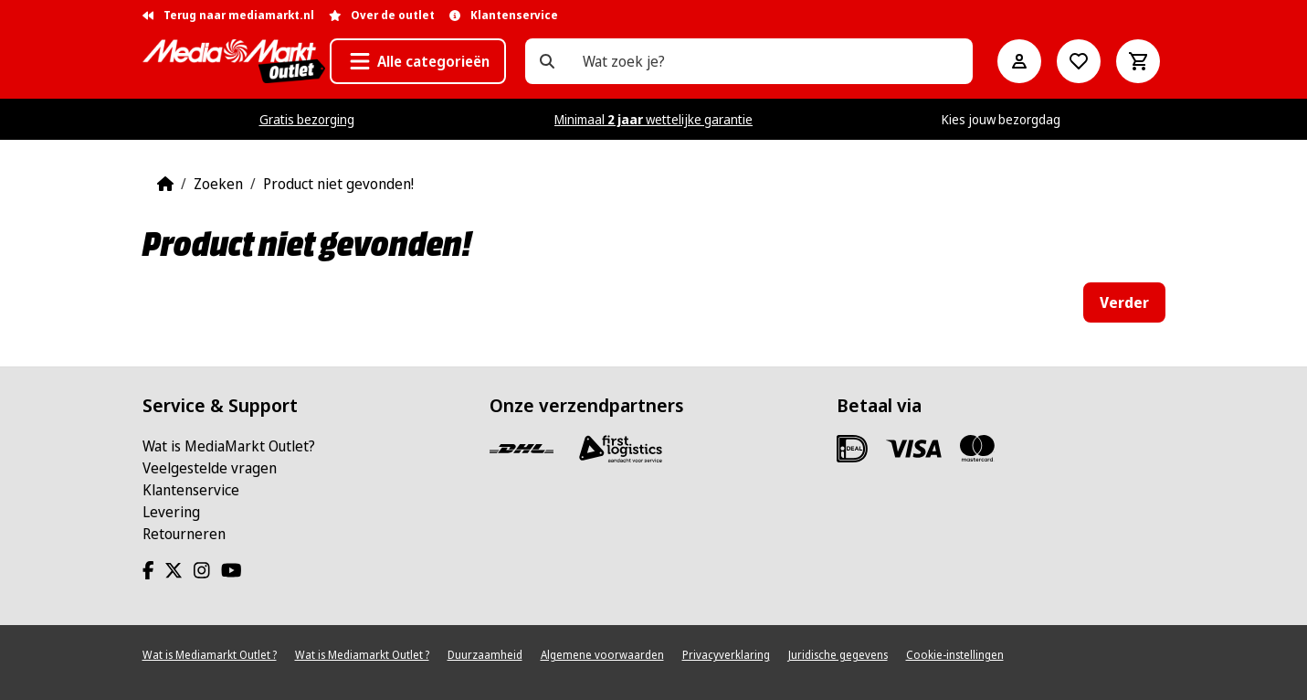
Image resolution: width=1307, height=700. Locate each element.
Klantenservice (190, 490)
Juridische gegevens (838, 655)
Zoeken (218, 184)
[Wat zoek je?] (547, 61)
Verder (1124, 302)
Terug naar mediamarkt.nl (228, 15)
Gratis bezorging (306, 119)
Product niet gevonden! (338, 184)
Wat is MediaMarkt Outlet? (228, 446)
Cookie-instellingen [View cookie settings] (955, 655)
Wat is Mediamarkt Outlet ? (209, 655)
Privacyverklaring (726, 655)
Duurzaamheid (485, 655)
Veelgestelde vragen (209, 468)
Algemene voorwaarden (602, 655)
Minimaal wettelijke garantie (653, 119)
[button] (418, 61)
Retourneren (184, 534)
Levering (171, 512)
